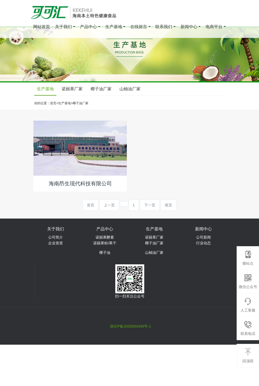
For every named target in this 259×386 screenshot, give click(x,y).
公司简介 (55, 237)
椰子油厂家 (101, 89)
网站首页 (41, 27)
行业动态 (203, 243)
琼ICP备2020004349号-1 (130, 326)
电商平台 (214, 27)
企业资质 (55, 243)
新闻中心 (189, 27)
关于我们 (63, 27)
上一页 (109, 205)
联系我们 (163, 27)
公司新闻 (203, 237)
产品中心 (88, 27)
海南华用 (131, 317)
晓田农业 (152, 317)
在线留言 (138, 27)
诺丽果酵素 (105, 237)
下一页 (149, 205)
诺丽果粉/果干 (104, 243)
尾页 (168, 205)
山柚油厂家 (130, 89)
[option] (129, 54)
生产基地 (113, 27)
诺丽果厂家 (72, 89)
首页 (53, 103)
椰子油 (104, 252)
